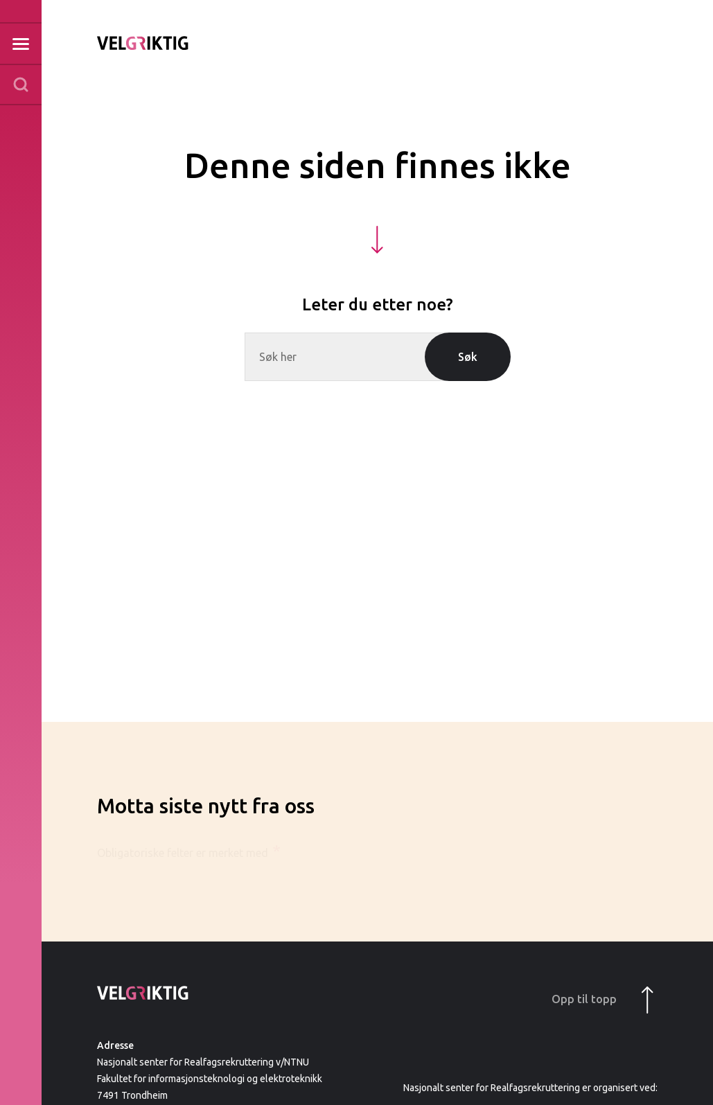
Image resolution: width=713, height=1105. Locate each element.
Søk (467, 357)
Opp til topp (602, 1000)
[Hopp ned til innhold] (377, 239)
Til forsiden (142, 43)
